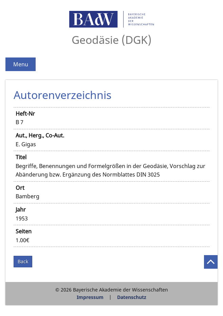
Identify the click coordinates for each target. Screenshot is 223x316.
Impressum (90, 297)
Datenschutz (131, 297)
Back (23, 261)
